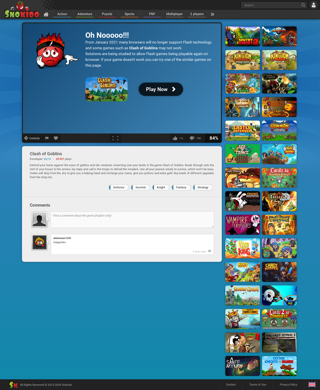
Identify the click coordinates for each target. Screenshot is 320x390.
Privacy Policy (288, 384)
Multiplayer (174, 14)
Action (62, 14)
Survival (141, 187)
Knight (161, 187)
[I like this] (178, 138)
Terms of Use (257, 384)
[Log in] (314, 5)
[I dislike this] (196, 138)
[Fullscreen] (115, 138)
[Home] (46, 14)
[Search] (303, 5)
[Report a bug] (47, 138)
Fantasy (181, 187)
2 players (197, 14)
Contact (231, 384)
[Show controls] (32, 138)
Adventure (84, 14)
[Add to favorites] (56, 138)
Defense (118, 187)
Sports (129, 14)
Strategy (203, 187)
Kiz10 (47, 159)
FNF (152, 14)
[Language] (312, 385)
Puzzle (107, 14)
